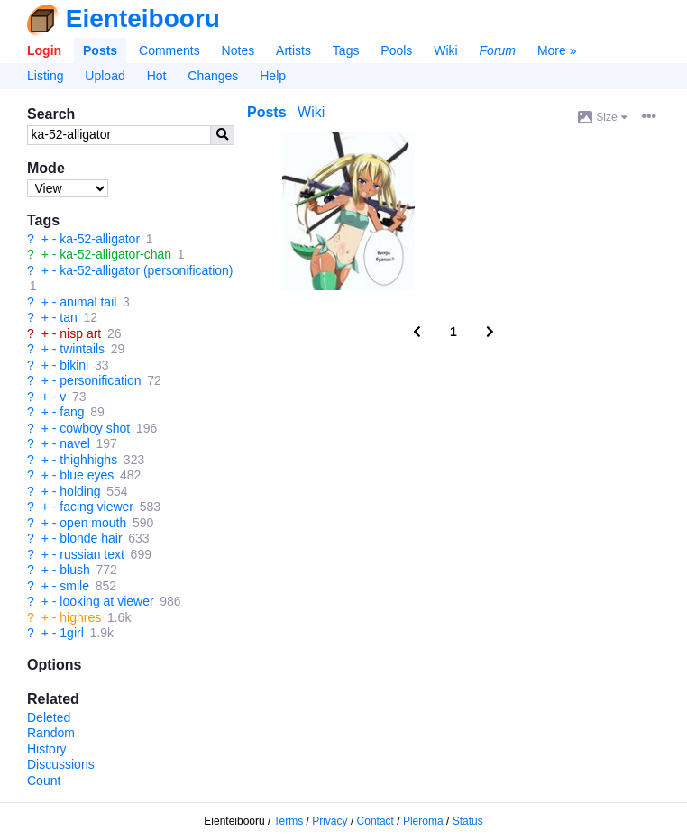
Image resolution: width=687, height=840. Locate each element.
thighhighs (88, 459)
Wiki (445, 50)
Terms (289, 821)
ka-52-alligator (100, 239)
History (47, 749)
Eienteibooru (143, 18)
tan (68, 317)
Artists (293, 50)
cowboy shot (95, 428)
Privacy (329, 821)
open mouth (93, 523)
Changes (213, 75)
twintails (82, 349)
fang (72, 412)
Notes (238, 50)
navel (74, 443)
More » (557, 50)
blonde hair (91, 538)
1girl (71, 632)
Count (43, 780)
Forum (498, 50)
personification (100, 380)
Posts (100, 50)
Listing (45, 75)
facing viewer (96, 506)
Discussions (61, 764)
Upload (104, 75)
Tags (346, 50)
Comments (169, 50)
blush (74, 569)
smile (74, 586)
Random (51, 733)
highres (80, 617)
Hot (157, 75)
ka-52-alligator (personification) (146, 270)
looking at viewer (106, 601)
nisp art (80, 333)
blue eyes (87, 475)
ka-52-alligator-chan (115, 254)
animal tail (88, 302)
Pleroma (423, 821)
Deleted (48, 717)
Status (468, 821)
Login (44, 50)
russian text (92, 554)
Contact (375, 821)
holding (80, 491)
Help (273, 75)
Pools (396, 50)
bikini (74, 365)
